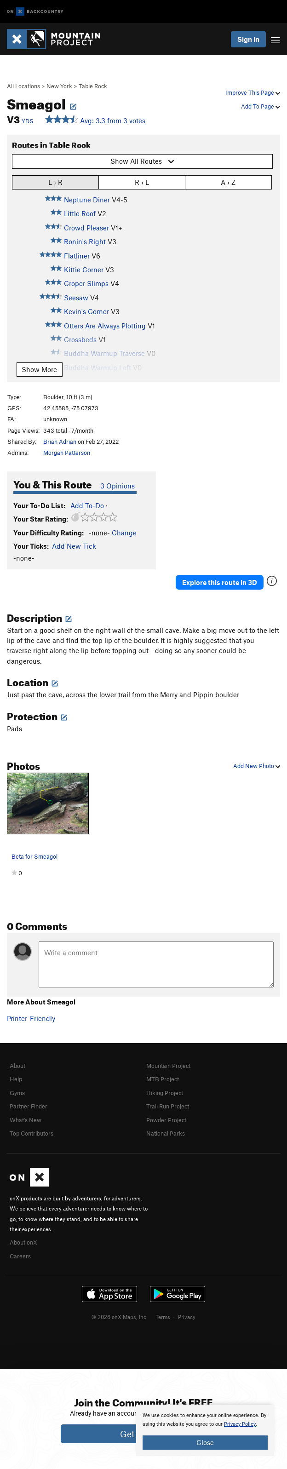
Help (16, 1079)
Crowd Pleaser (86, 228)
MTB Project (162, 1079)
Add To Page (260, 106)
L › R (55, 182)
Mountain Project (168, 1065)
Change (124, 532)
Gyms (17, 1092)
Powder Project (166, 1120)
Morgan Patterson (66, 452)
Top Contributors (31, 1133)
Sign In (248, 39)
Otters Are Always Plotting (105, 325)
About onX (23, 1242)
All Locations (23, 86)
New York (59, 86)
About (17, 1065)
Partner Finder (28, 1106)
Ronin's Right (85, 241)
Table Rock (93, 86)
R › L (142, 182)
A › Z (228, 182)
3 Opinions (117, 486)
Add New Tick (74, 546)
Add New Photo (256, 765)
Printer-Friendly (31, 1018)
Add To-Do (87, 505)
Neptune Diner (87, 199)
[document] (205, 1430)
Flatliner (77, 256)
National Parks (165, 1133)
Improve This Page (252, 92)
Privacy (186, 1317)
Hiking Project (164, 1092)
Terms (162, 1317)
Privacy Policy (240, 1424)
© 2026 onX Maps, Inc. (120, 1317)
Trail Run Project (167, 1106)
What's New (25, 1120)
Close (205, 1442)
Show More (39, 369)
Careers (20, 1256)
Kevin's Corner (86, 311)
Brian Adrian (59, 441)
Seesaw (76, 297)
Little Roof (80, 213)
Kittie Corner (83, 269)
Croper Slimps (86, 283)
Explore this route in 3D (219, 582)
